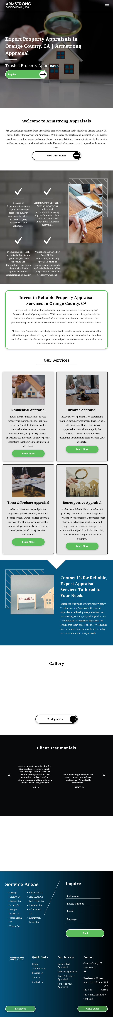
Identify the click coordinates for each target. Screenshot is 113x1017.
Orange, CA (15, 901)
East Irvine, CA (36, 901)
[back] (9, 774)
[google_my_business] (85, 972)
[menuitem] (42, 964)
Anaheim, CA (35, 905)
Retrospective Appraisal (82, 502)
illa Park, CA (36, 892)
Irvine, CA (14, 905)
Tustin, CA (14, 926)
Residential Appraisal (28, 410)
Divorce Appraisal (82, 410)
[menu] (107, 5)
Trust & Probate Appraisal (28, 502)
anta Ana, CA (36, 897)
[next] (104, 774)
